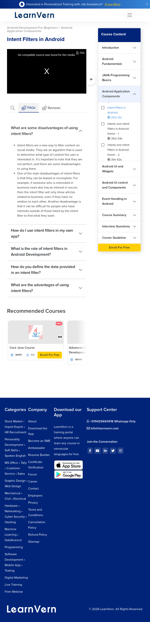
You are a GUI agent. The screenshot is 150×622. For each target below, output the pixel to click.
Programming (14, 547)
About (32, 421)
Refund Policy (37, 535)
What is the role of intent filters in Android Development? (39, 251)
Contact (33, 489)
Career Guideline (114, 238)
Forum (32, 474)
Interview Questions (116, 226)
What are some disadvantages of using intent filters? (44, 131)
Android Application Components (116, 93)
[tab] (12, 108)
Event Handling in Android (114, 201)
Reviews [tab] (51, 108)
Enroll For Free (49, 355)
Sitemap (33, 542)
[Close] (147, 4)
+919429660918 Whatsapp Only (111, 421)
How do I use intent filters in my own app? (42, 233)
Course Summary (114, 215)
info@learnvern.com (103, 428)
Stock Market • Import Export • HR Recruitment (15, 426)
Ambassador (36, 448)
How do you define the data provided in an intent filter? (43, 270)
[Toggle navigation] (129, 15)
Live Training (13, 585)
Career (32, 481)
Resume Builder (39, 455)
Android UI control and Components (115, 185)
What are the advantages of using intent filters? (40, 288)
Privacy (33, 503)
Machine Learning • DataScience (13, 534)
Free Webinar (14, 592)
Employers (35, 496)
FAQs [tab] (29, 107)
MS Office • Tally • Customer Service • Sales (16, 468)
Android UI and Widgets (112, 168)
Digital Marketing (16, 578)
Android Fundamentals (112, 61)
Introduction (110, 48)
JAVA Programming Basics (115, 77)
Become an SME (39, 441)
